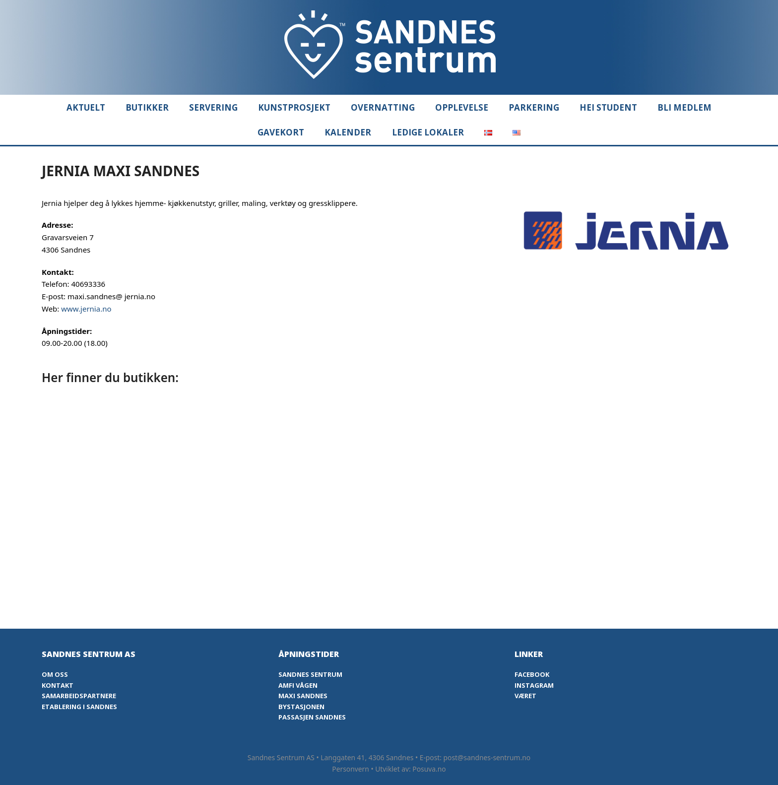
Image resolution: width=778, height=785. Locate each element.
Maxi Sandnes (302, 695)
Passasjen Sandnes (312, 717)
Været (525, 695)
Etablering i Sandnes (79, 706)
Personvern (350, 769)
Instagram (534, 685)
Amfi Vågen (298, 685)
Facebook (532, 674)
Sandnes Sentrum (310, 674)
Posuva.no (429, 769)
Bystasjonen (301, 706)
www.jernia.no (86, 309)
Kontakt (57, 685)
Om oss (55, 674)
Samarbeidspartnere (79, 695)
